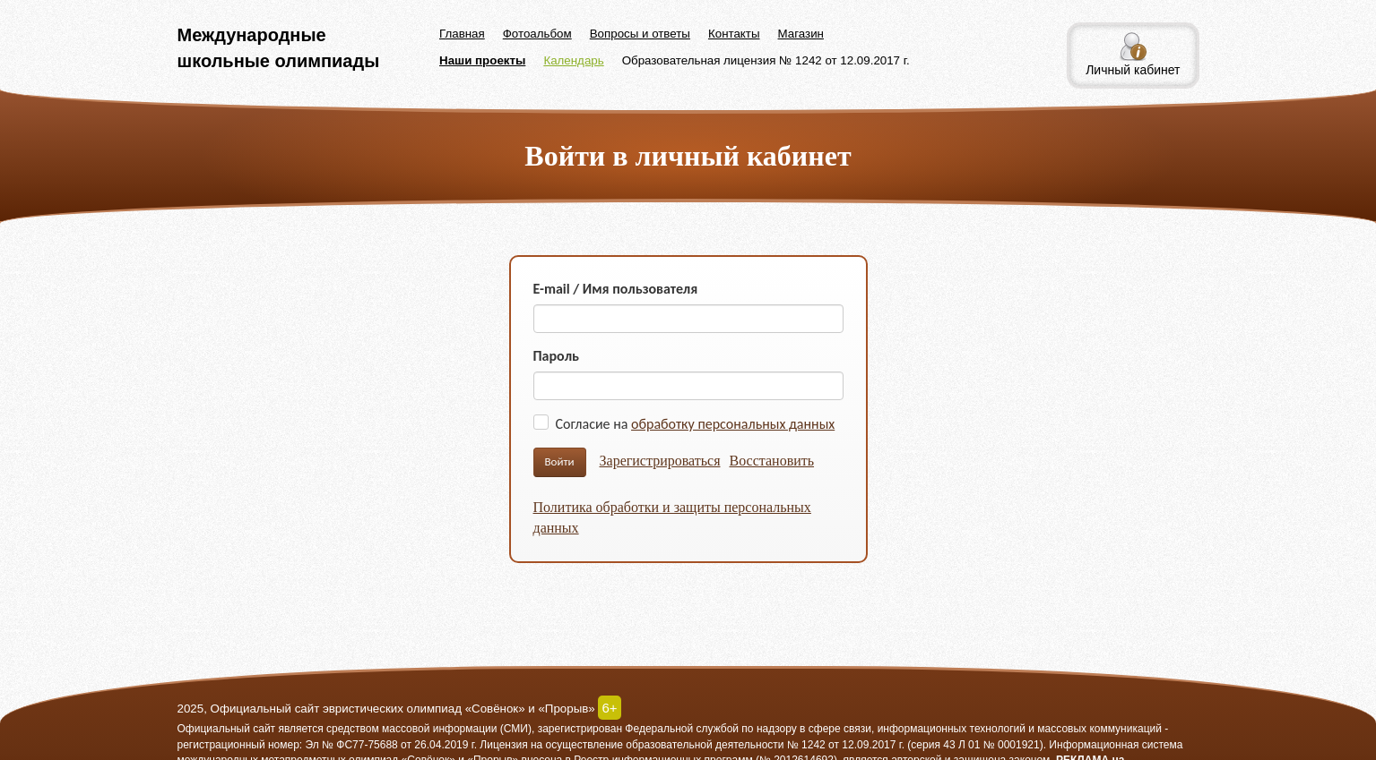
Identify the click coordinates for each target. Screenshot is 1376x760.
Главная (462, 33)
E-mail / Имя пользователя (615, 288)
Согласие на (695, 423)
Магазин (801, 33)
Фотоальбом (537, 33)
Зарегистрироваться (660, 460)
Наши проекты (482, 60)
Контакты (734, 33)
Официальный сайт (226, 728)
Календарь (573, 60)
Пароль (556, 355)
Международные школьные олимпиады (278, 48)
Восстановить (772, 460)
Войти (560, 461)
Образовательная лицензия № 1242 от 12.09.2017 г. (766, 60)
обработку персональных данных (733, 423)
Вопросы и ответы (640, 33)
